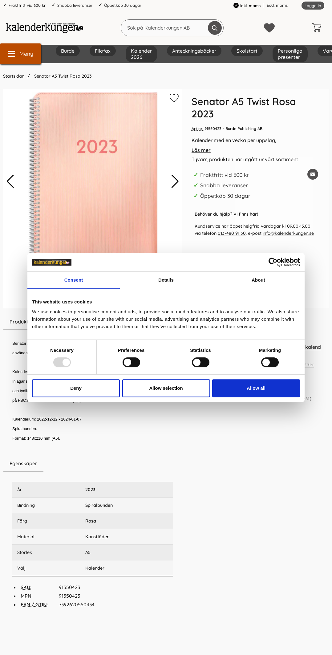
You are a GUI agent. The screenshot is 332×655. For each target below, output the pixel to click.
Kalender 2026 (141, 54)
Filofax (103, 51)
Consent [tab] (73, 280)
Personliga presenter (290, 54)
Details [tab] (166, 280)
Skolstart (247, 51)
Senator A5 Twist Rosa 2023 (62, 76)
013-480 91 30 (232, 233)
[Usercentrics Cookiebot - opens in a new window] (273, 262)
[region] (92, 464)
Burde (68, 51)
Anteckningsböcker (194, 51)
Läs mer (201, 150)
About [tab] (258, 280)
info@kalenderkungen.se (288, 233)
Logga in (313, 5)
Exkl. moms (277, 5)
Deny (76, 388)
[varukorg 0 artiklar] (318, 27)
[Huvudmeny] (20, 53)
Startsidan (13, 76)
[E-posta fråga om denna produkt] (312, 174)
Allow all (256, 388)
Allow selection (166, 388)
